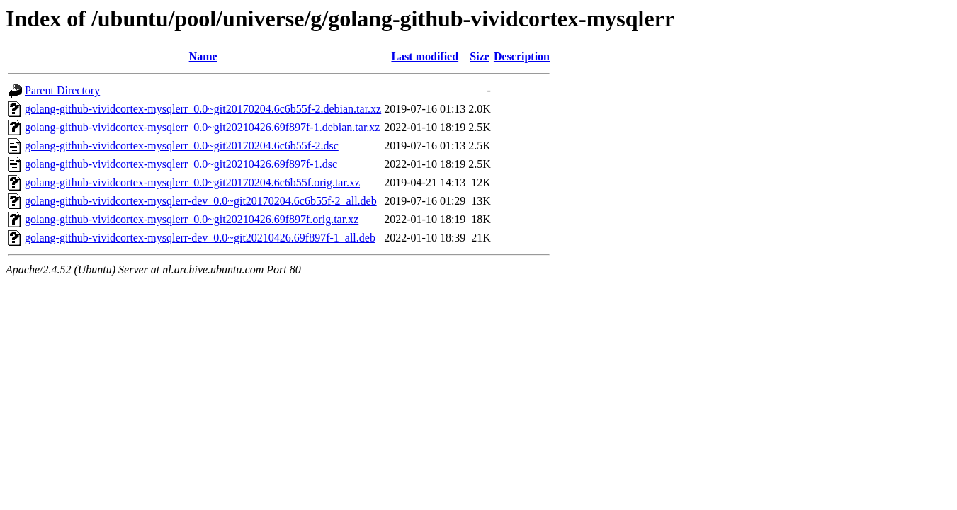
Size (479, 56)
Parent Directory (62, 90)
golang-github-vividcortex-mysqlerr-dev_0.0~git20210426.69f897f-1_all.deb (200, 238)
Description (522, 56)
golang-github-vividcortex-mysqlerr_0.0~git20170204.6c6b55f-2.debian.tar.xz (203, 109)
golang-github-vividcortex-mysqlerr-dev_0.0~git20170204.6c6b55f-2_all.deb (201, 201)
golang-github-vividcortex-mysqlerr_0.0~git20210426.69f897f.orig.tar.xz (191, 219)
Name (203, 56)
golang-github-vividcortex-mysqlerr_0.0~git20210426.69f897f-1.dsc (181, 164)
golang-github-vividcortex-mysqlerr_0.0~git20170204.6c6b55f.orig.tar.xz (192, 182)
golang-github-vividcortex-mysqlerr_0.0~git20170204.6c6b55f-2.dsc (182, 146)
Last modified (424, 56)
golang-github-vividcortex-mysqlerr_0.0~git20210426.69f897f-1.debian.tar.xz (202, 127)
